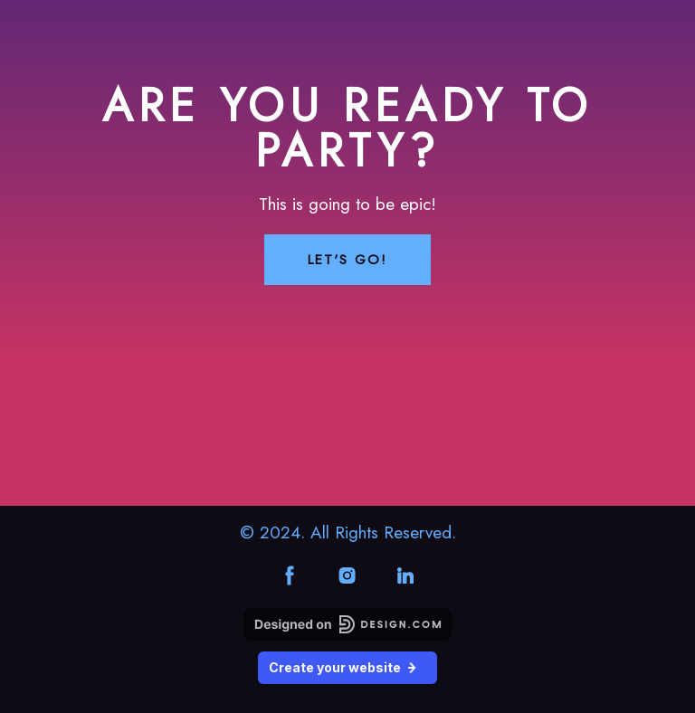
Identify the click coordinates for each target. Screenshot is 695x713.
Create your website (347, 667)
